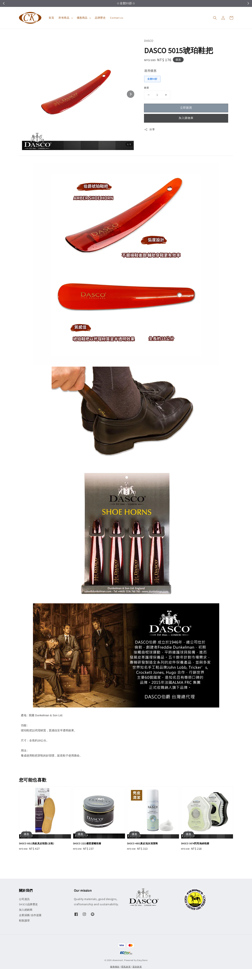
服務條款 (115, 966)
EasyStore (142, 960)
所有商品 (63, 17)
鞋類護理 (24, 920)
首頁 (51, 17)
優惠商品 (82, 17)
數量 (146, 87)
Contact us (116, 17)
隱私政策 (126, 966)
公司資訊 (24, 899)
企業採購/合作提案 (30, 915)
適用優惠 (150, 71)
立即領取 (144, 3)
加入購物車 (186, 118)
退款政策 (137, 966)
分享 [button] (149, 129)
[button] (215, 18)
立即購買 (186, 107)
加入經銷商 (26, 909)
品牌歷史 (100, 17)
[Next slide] (130, 94)
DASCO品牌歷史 (28, 904)
